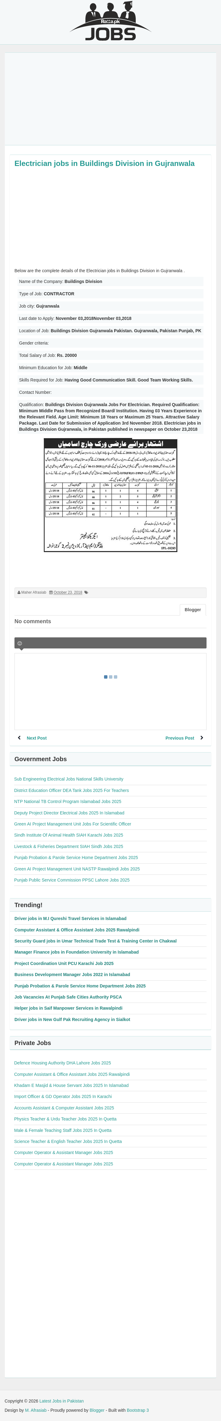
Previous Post (180, 738)
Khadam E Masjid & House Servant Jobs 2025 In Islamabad (71, 1085)
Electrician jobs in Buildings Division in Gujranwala (104, 163)
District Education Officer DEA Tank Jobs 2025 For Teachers (71, 790)
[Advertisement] (110, 99)
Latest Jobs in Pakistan (61, 1401)
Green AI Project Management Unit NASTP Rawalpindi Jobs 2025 (77, 868)
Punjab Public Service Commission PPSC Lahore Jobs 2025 (72, 880)
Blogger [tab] (193, 609)
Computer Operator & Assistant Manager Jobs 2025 (63, 1152)
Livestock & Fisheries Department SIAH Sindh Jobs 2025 (68, 846)
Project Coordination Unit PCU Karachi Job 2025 (64, 963)
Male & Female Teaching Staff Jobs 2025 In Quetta (62, 1130)
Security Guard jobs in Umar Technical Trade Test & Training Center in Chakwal (95, 941)
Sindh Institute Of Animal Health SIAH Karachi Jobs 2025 (68, 835)
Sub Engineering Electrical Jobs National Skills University (68, 779)
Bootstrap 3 (138, 1410)
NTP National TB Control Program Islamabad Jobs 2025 (67, 801)
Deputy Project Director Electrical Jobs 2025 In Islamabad (69, 812)
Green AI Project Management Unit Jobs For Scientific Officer (72, 824)
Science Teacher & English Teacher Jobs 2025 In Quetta (68, 1141)
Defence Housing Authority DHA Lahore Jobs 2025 (62, 1062)
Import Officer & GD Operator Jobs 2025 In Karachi (63, 1096)
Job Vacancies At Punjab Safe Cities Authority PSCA (68, 997)
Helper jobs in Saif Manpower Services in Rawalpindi (68, 1008)
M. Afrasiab (35, 1410)
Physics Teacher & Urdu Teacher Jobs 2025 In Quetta (65, 1118)
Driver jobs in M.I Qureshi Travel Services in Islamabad (70, 918)
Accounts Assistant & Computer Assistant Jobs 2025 (64, 1107)
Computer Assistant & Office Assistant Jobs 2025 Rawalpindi (76, 929)
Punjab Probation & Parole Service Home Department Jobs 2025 (76, 857)
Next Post (37, 738)
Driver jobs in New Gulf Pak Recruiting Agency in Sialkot (72, 1019)
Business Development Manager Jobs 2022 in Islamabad (72, 974)
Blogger (97, 1410)
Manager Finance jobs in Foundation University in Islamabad (76, 952)
